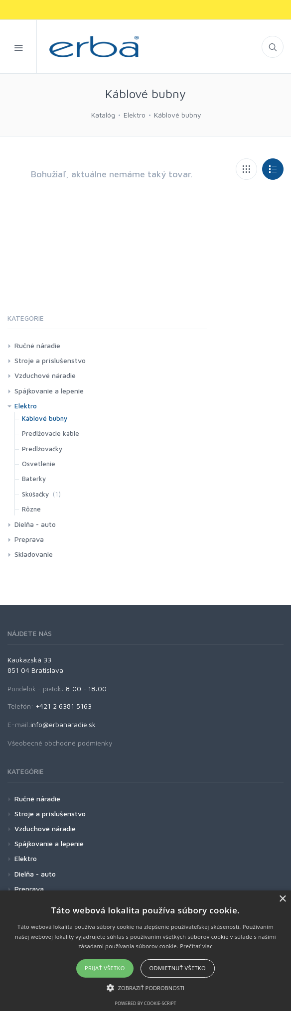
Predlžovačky (42, 449)
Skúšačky (35, 494)
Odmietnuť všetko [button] (177, 968)
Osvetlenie (38, 464)
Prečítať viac (196, 946)
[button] (146, 988)
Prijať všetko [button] (105, 968)
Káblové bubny (177, 115)
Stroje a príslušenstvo (50, 360)
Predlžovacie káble (50, 433)
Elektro (135, 115)
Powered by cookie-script (145, 1003)
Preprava (29, 539)
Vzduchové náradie (45, 375)
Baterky (34, 479)
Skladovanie (33, 554)
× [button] (282, 899)
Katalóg (103, 115)
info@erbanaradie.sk (63, 724)
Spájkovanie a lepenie (49, 390)
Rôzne (31, 509)
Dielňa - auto (35, 524)
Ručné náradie (37, 345)
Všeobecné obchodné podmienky (60, 743)
